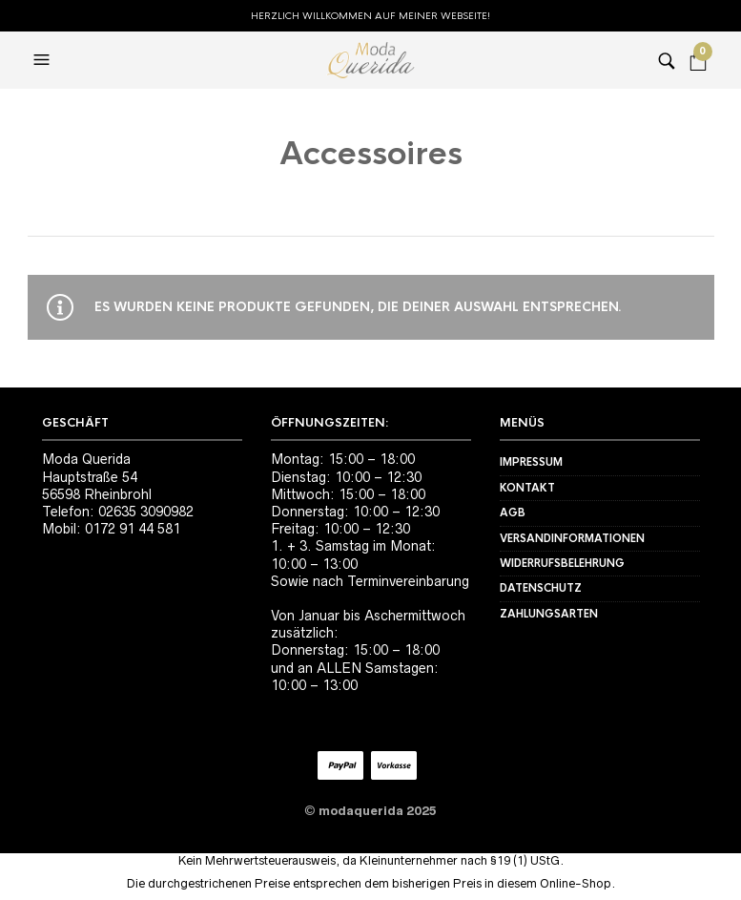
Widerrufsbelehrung (562, 563)
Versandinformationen (572, 538)
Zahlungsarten (549, 613)
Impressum (531, 462)
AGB (512, 512)
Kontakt (527, 487)
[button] (43, 60)
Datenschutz (541, 588)
